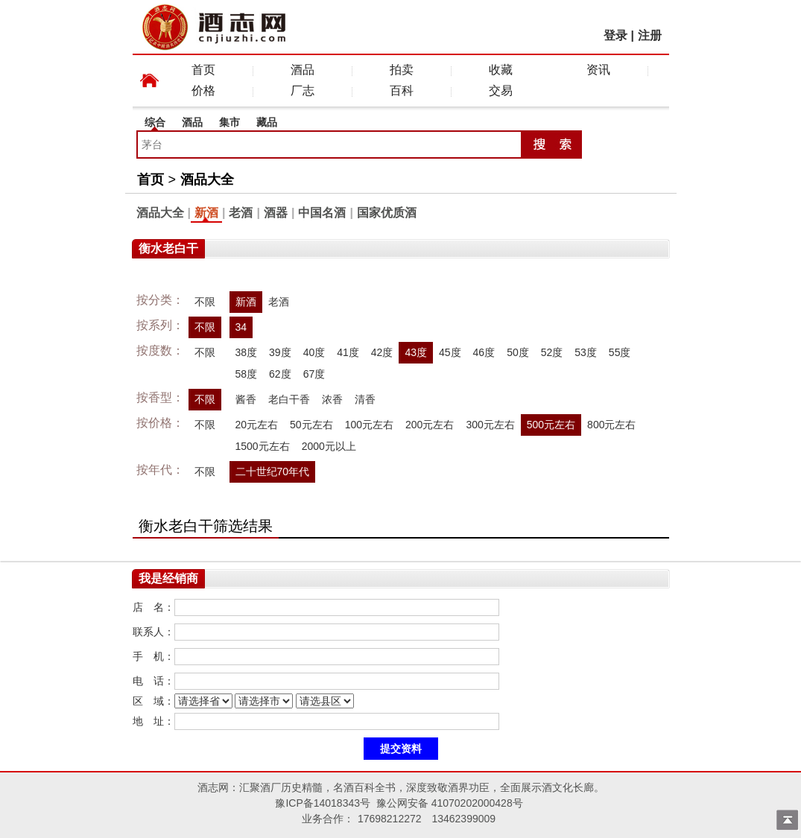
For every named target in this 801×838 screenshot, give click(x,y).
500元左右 (551, 425)
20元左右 (257, 425)
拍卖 (402, 69)
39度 (280, 352)
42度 (382, 352)
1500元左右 (262, 446)
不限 (204, 302)
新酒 (206, 212)
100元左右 (369, 425)
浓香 (332, 399)
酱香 (245, 399)
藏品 (266, 122)
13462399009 (463, 819)
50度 (518, 352)
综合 (155, 122)
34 (241, 327)
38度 (246, 352)
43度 (416, 352)
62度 (280, 374)
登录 (615, 35)
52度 (552, 352)
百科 (402, 90)
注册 (650, 35)
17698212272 (390, 819)
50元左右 (311, 425)
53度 (585, 352)
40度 (314, 352)
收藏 (501, 69)
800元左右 (611, 425)
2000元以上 (329, 446)
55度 (620, 352)
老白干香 (289, 399)
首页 (203, 69)
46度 (484, 352)
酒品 (302, 69)
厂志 (302, 90)
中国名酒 (322, 212)
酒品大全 (207, 179)
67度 (314, 374)
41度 (348, 352)
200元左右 (429, 425)
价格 (203, 90)
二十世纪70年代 (272, 471)
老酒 (241, 212)
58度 (246, 374)
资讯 (598, 69)
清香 (365, 399)
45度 (450, 352)
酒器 (276, 212)
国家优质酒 (387, 212)
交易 (501, 90)
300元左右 (490, 425)
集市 (229, 122)
